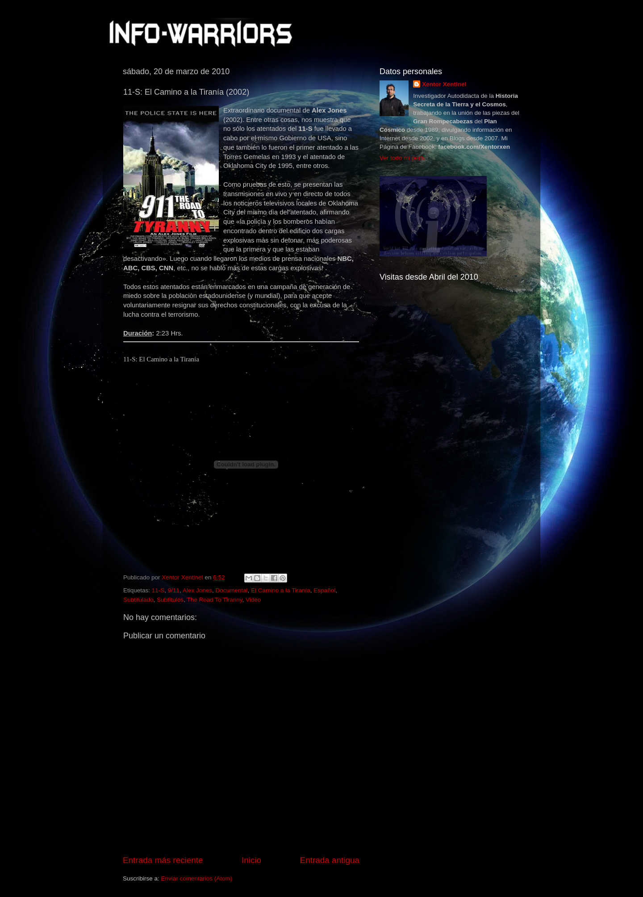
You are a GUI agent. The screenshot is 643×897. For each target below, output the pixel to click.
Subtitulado (138, 599)
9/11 (174, 590)
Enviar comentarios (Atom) (197, 878)
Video (253, 599)
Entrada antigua (329, 860)
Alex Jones (197, 590)
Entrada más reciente (163, 860)
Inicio (251, 860)
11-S (158, 590)
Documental (231, 590)
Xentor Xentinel (444, 84)
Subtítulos (170, 599)
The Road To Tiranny (214, 599)
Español (324, 590)
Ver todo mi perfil (402, 158)
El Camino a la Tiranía (280, 590)
